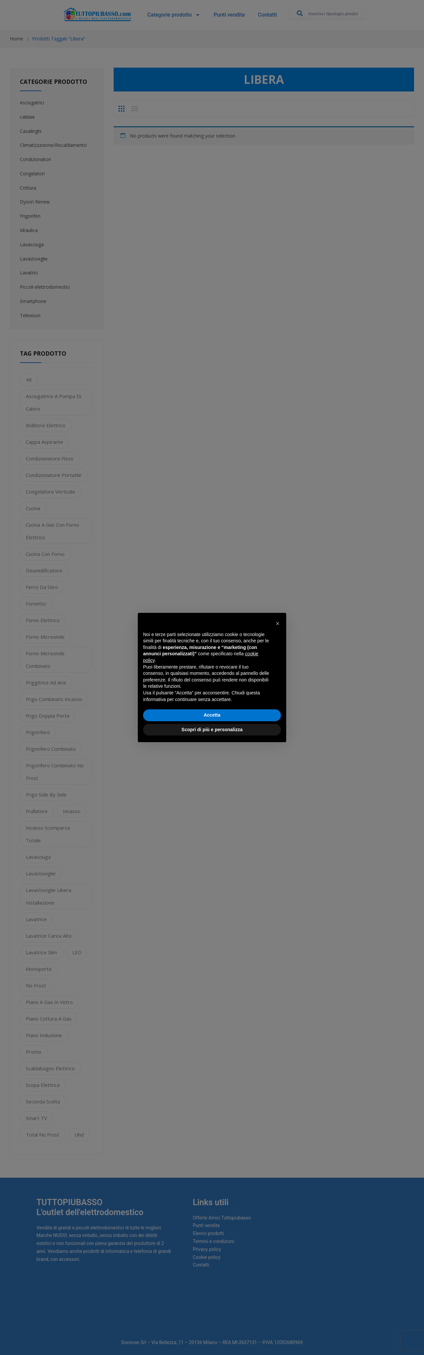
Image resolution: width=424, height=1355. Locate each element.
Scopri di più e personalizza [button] (212, 729)
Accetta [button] (212, 715)
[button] (277, 623)
